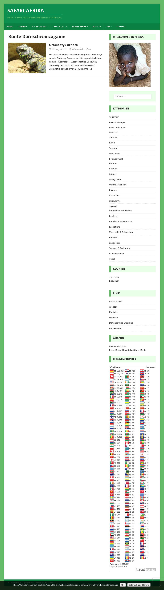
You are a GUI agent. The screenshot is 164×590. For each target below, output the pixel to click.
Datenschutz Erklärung (121, 323)
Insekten (113, 216)
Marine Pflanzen (117, 184)
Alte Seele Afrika (118, 346)
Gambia (113, 137)
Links (108, 26)
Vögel (112, 259)
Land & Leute (60, 26)
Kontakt (121, 26)
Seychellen (114, 153)
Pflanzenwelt (40, 26)
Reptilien (113, 237)
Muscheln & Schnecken (121, 232)
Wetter (97, 26)
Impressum (115, 328)
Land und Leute (117, 127)
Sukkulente (115, 201)
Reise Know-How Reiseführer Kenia (127, 350)
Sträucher (114, 195)
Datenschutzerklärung (139, 585)
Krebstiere (114, 227)
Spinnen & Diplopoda (119, 248)
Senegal (113, 148)
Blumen (113, 168)
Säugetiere (114, 243)
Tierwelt (22, 26)
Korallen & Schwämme (120, 221)
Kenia (112, 142)
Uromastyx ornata (63, 45)
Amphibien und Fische (120, 210)
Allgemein (114, 117)
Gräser (112, 174)
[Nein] (160, 585)
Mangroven (115, 179)
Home (9, 26)
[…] (90, 69)
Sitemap (113, 317)
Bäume (113, 163)
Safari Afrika (115, 301)
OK (122, 585)
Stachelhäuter (116, 253)
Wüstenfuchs (78, 49)
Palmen (113, 190)
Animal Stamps (80, 26)
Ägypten (113, 132)
